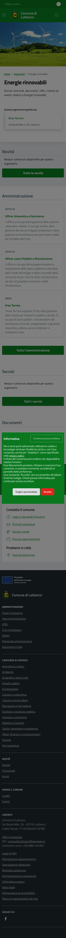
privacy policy (16, 455)
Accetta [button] (47, 492)
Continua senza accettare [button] (46, 438)
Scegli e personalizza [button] (26, 492)
